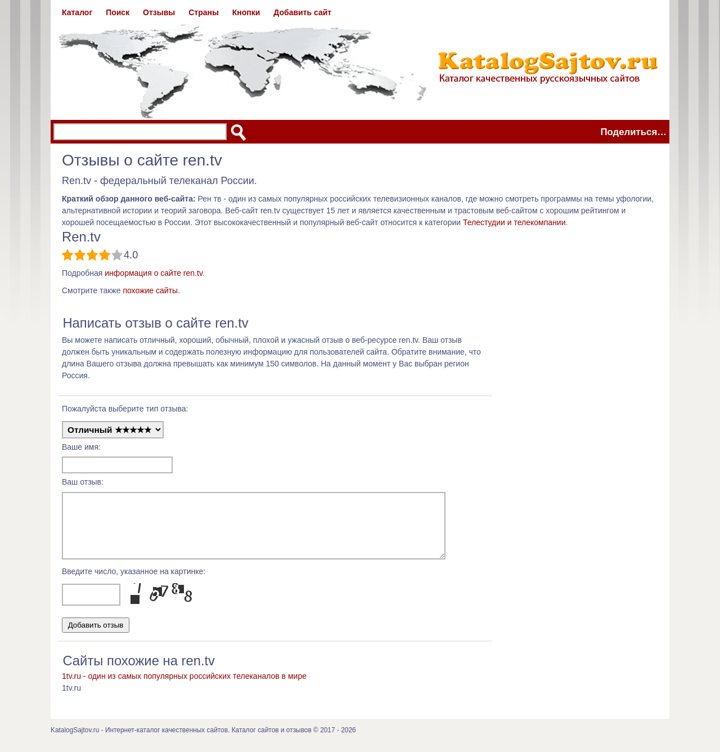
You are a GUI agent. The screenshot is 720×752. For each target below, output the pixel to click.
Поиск (117, 12)
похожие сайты (150, 290)
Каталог (77, 12)
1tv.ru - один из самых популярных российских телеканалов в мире (184, 686)
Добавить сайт (302, 12)
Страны (203, 12)
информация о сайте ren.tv (153, 272)
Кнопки (246, 12)
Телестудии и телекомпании (514, 222)
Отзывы (159, 12)
